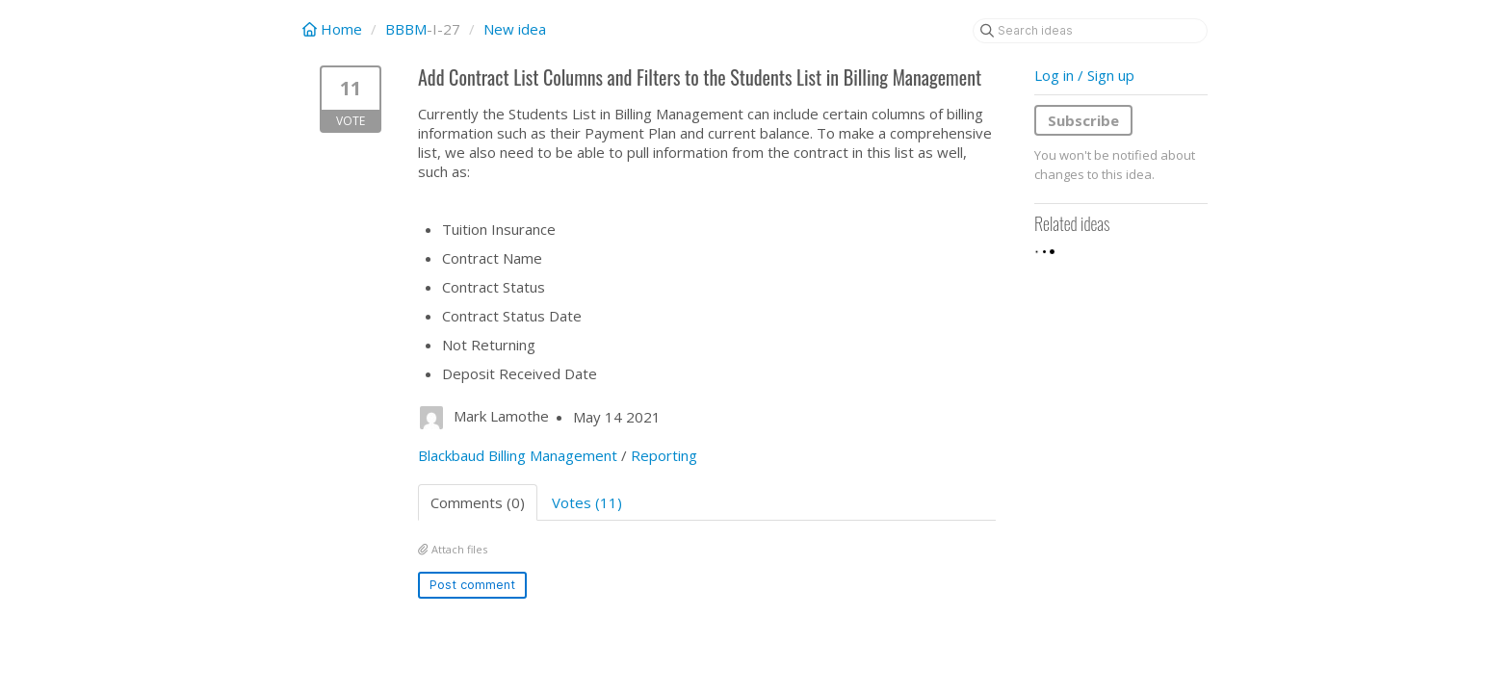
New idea (514, 28)
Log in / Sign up (1084, 75)
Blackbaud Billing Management (517, 455)
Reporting (664, 455)
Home (334, 28)
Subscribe (1083, 120)
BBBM (406, 28)
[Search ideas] (1090, 30)
